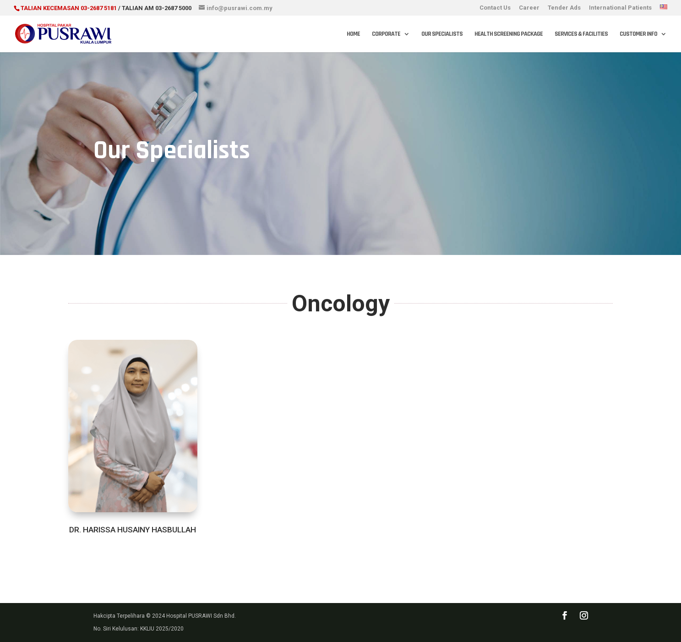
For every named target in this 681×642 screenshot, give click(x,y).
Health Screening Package (508, 34)
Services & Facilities (581, 34)
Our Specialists (442, 34)
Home (353, 34)
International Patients (620, 8)
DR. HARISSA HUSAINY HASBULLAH (132, 529)
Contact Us (495, 8)
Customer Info (638, 34)
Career (529, 8)
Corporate (386, 34)
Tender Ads (564, 8)
